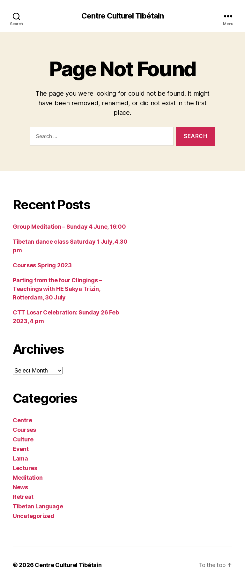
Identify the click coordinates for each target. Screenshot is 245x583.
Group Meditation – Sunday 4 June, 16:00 (69, 226)
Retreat (23, 496)
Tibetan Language (38, 506)
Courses (24, 429)
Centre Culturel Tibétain (122, 16)
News (20, 487)
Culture (23, 439)
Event (21, 449)
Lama (20, 458)
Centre (22, 420)
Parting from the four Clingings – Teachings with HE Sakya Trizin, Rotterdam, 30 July (57, 289)
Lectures (25, 468)
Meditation (27, 477)
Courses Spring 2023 (42, 265)
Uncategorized (33, 516)
